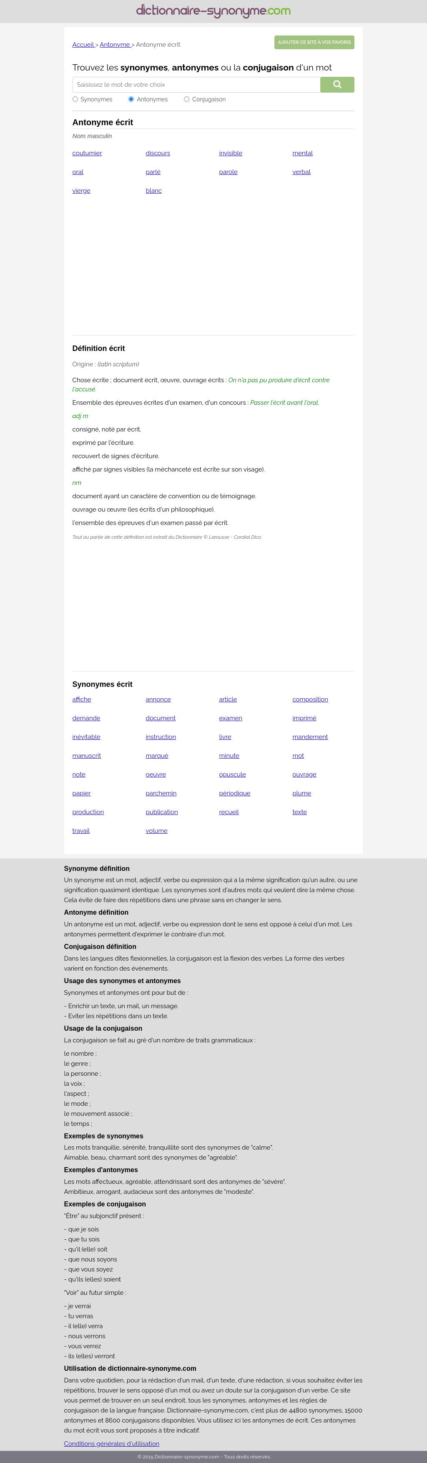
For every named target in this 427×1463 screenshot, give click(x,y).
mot (298, 755)
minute (229, 755)
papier (82, 793)
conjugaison (268, 67)
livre (225, 737)
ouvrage (304, 774)
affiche (82, 699)
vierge (81, 190)
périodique (235, 793)
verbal (301, 172)
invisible (231, 153)
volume (157, 831)
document (161, 718)
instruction (161, 737)
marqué (157, 755)
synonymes (144, 67)
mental (302, 153)
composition (310, 699)
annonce (158, 699)
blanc (154, 190)
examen (231, 718)
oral (78, 172)
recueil (229, 812)
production (88, 812)
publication (162, 812)
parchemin (161, 793)
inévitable (86, 737)
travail (81, 831)
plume (301, 793)
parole (228, 172)
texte (299, 812)
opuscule (232, 774)
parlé (153, 172)
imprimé (304, 718)
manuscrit (87, 755)
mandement (310, 737)
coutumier (87, 153)
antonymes (195, 67)
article (228, 699)
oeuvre (156, 774)
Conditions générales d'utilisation (112, 1444)
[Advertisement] (214, 270)
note (79, 774)
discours (158, 153)
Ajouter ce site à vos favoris (314, 42)
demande (86, 718)
